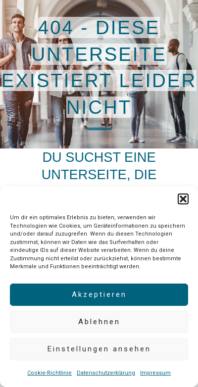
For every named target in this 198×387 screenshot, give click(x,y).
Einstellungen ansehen (99, 348)
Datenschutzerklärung (106, 373)
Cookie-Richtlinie (49, 373)
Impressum (155, 373)
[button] (183, 199)
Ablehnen (99, 321)
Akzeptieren (99, 294)
